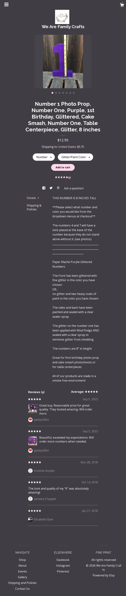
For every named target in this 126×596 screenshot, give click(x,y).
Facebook (62, 560)
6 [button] (70, 93)
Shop (22, 560)
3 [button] (59, 93)
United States (67, 147)
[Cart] (122, 5)
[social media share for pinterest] (58, 188)
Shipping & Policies (34, 207)
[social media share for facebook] (44, 188)
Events (22, 571)
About (22, 565)
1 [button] (52, 93)
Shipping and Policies (22, 583)
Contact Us (22, 589)
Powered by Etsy (104, 575)
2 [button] (56, 93)
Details (33, 198)
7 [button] (74, 93)
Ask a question (74, 188)
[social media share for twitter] (51, 188)
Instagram (63, 565)
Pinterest (63, 571)
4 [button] (63, 93)
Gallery (22, 577)
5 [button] (67, 93)
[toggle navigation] (6, 4)
